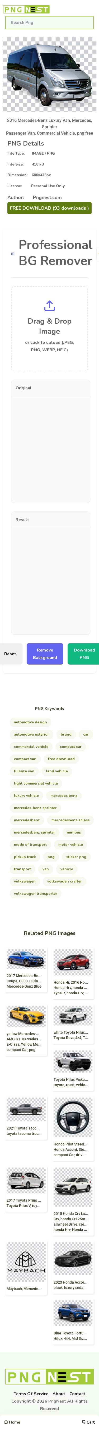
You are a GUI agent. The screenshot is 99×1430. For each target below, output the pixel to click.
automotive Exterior (31, 734)
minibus (74, 832)
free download (61, 758)
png (51, 856)
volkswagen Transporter (35, 893)
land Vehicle (57, 771)
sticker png (76, 856)
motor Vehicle (70, 844)
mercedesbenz (27, 820)
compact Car (71, 746)
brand (66, 734)
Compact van (25, 758)
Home (12, 1422)
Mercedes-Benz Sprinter (35, 807)
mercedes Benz (63, 795)
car (86, 734)
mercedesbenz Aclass (70, 820)
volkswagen (25, 881)
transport (22, 869)
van (46, 869)
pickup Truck (25, 856)
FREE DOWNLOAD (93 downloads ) (49, 208)
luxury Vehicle (26, 795)
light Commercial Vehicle (36, 783)
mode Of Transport (30, 844)
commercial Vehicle (31, 746)
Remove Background (45, 654)
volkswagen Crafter (64, 881)
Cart (88, 1422)
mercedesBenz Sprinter (34, 832)
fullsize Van (24, 771)
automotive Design (30, 722)
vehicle (66, 869)
